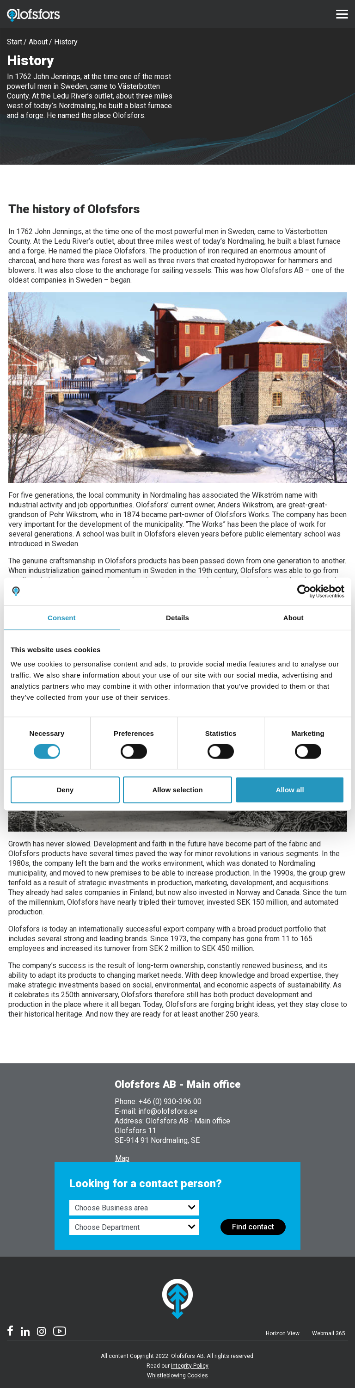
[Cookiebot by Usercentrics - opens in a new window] (303, 591)
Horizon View (283, 1333)
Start (14, 41)
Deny (64, 790)
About (38, 41)
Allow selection (177, 790)
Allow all (290, 790)
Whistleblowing (166, 1375)
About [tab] (293, 617)
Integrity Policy (189, 1366)
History (66, 41)
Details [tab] (177, 617)
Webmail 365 (328, 1333)
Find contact (253, 1226)
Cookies (197, 1375)
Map (122, 1158)
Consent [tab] (62, 617)
